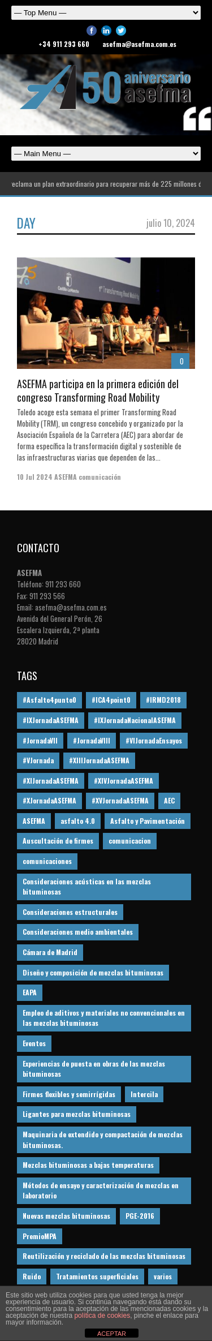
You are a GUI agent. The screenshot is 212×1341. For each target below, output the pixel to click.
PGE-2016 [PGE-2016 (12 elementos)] (140, 1215)
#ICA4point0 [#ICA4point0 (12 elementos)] (111, 699)
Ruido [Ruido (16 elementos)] (32, 1276)
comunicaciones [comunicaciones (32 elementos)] (47, 861)
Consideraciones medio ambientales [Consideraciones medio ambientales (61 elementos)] (78, 931)
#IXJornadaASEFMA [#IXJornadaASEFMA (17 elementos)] (51, 720)
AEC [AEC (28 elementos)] (169, 800)
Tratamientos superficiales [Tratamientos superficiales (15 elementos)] (97, 1276)
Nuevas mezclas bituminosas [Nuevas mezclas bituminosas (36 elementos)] (66, 1215)
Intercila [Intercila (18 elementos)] (144, 1094)
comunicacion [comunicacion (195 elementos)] (130, 840)
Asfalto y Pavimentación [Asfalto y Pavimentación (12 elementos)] (147, 821)
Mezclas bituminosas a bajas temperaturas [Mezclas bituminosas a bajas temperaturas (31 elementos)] (88, 1165)
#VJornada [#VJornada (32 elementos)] (38, 760)
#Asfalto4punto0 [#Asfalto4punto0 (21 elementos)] (49, 699)
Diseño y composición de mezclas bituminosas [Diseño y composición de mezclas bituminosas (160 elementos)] (93, 972)
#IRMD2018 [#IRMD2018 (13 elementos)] (163, 699)
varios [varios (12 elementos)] (163, 1276)
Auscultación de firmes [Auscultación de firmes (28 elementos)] (58, 840)
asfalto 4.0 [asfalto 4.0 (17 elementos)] (77, 821)
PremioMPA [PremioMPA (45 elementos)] (40, 1236)
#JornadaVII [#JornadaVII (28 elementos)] (40, 740)
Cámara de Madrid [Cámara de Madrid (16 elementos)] (50, 952)
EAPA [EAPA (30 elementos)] (30, 992)
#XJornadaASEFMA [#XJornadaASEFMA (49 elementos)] (49, 800)
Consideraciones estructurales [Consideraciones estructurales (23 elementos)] (70, 912)
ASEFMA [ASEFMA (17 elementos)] (34, 821)
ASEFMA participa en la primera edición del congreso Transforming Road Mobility (98, 390)
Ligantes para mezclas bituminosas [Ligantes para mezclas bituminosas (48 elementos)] (77, 1114)
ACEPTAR (111, 1333)
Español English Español (106, 154)
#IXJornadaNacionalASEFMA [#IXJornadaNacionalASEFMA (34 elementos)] (135, 720)
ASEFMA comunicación (87, 477)
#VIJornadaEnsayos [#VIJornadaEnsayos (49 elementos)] (154, 740)
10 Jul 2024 (35, 477)
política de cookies (102, 1315)
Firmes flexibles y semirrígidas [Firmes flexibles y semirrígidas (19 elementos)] (69, 1094)
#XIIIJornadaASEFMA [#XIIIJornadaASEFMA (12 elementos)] (99, 760)
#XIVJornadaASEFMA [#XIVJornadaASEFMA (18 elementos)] (123, 780)
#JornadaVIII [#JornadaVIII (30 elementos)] (91, 740)
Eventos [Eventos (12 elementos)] (34, 1043)
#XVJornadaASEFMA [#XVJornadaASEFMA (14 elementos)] (120, 800)
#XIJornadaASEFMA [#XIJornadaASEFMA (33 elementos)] (51, 780)
